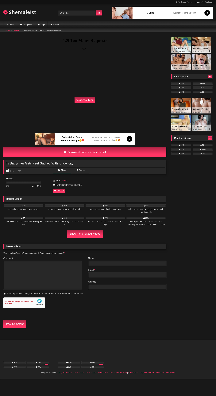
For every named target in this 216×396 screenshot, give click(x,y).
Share (80, 170)
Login (197, 2)
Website (92, 282)
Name (91, 258)
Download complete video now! (85, 152)
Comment (8, 258)
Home (11, 25)
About (62, 170)
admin (65, 180)
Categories (27, 25)
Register (208, 2)
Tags (43, 25)
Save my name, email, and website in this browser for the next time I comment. (45, 293)
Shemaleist (19, 12)
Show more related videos (85, 233)
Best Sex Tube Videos (165, 373)
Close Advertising (84, 100)
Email (91, 270)
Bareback (17, 30)
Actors (56, 25)
